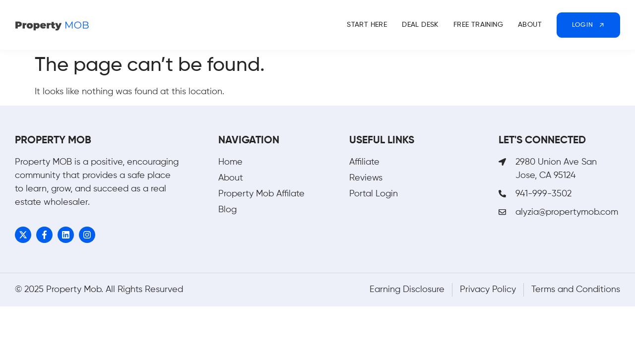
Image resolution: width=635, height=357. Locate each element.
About (530, 24)
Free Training (478, 24)
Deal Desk (420, 24)
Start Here (367, 24)
